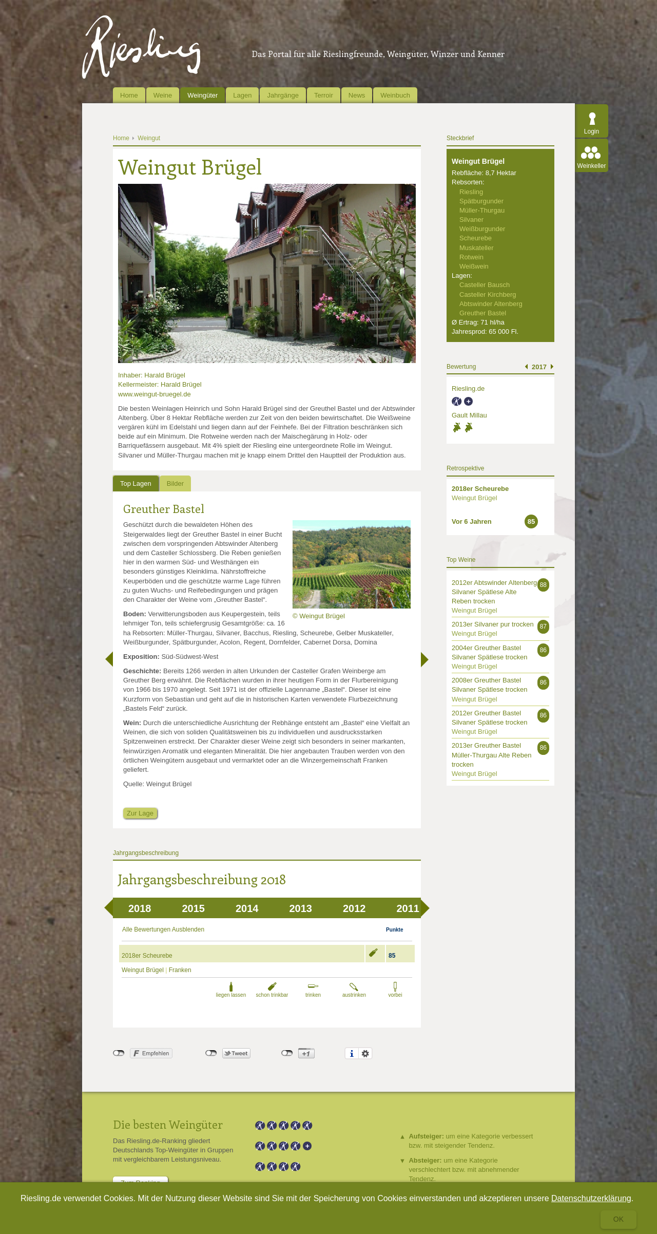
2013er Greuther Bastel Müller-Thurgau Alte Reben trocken (491, 755)
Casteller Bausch (484, 285)
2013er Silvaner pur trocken (493, 624)
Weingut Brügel (143, 970)
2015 (193, 908)
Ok (618, 1219)
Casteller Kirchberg (487, 294)
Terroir (323, 95)
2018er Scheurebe (147, 955)
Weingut (149, 138)
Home (129, 95)
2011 (408, 908)
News (357, 95)
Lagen (242, 95)
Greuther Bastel (163, 508)
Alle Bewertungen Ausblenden (163, 929)
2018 (139, 908)
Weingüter (202, 95)
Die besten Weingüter (168, 1124)
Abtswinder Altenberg (491, 304)
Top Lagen (135, 483)
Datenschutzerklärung (591, 1198)
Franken (180, 970)
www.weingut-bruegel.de (154, 394)
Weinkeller (591, 165)
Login (591, 131)
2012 (354, 908)
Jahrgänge (282, 95)
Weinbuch (395, 95)
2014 (247, 908)
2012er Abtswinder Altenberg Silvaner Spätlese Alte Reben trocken (494, 592)
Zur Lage (140, 813)
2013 (301, 908)
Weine (162, 95)
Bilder (175, 483)
